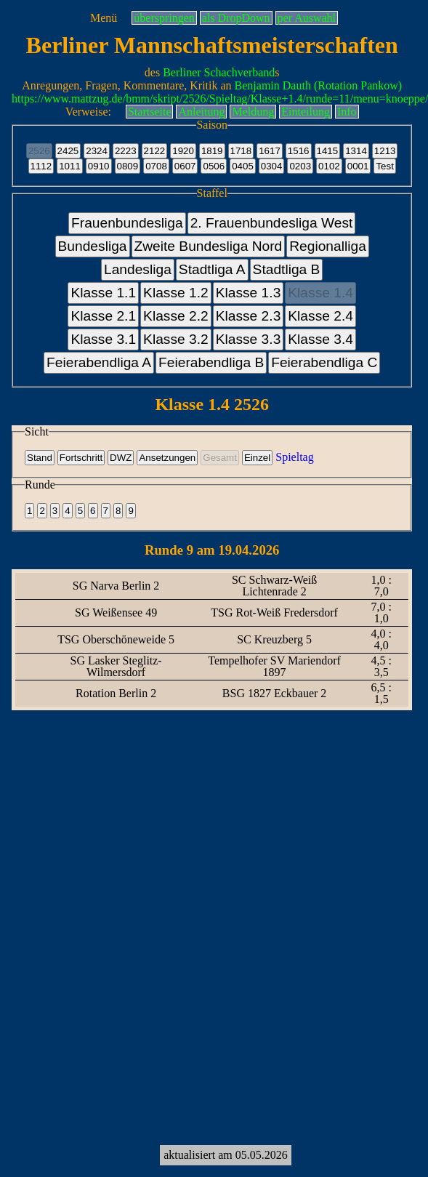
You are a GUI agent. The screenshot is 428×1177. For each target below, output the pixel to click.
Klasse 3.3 (248, 339)
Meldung (253, 111)
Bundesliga (92, 246)
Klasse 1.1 (103, 292)
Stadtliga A (212, 269)
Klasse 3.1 (103, 339)
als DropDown (236, 18)
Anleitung (201, 111)
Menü (103, 18)
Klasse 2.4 (320, 316)
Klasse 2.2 (176, 316)
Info (347, 111)
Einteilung (305, 111)
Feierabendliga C (324, 362)
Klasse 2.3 (248, 316)
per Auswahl (307, 18)
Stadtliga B (286, 269)
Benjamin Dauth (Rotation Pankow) (319, 85)
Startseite (149, 111)
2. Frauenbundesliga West (271, 222)
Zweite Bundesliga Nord (208, 246)
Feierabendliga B (211, 362)
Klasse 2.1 (103, 316)
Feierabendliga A (99, 362)
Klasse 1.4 (320, 292)
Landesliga (137, 269)
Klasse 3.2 (176, 339)
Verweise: (88, 111)
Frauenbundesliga (127, 222)
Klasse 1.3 (248, 292)
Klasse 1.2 (176, 292)
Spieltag (294, 457)
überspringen (164, 18)
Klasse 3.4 (320, 339)
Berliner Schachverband (219, 72)
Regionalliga (327, 246)
